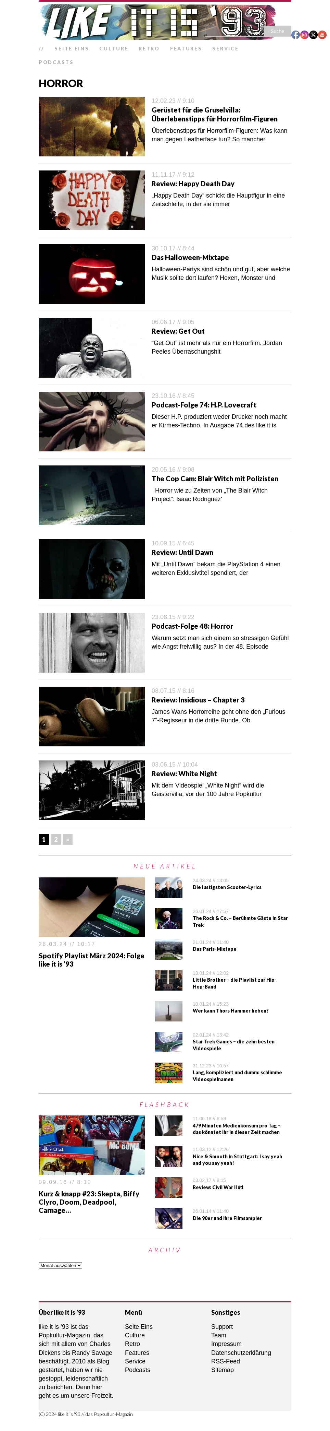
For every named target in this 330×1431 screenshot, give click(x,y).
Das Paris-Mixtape (215, 949)
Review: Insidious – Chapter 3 (198, 700)
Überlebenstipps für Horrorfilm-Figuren (215, 119)
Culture (113, 48)
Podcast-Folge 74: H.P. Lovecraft (204, 405)
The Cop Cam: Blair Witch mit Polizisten (215, 478)
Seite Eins (71, 48)
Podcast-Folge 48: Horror (192, 626)
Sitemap (222, 1370)
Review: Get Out (178, 331)
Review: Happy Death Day (193, 183)
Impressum (226, 1343)
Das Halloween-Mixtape (190, 257)
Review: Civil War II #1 (218, 1187)
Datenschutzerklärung (241, 1352)
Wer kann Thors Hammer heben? (231, 1011)
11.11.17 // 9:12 (173, 174)
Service (225, 48)
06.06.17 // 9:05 (173, 322)
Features (186, 48)
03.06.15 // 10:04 (175, 764)
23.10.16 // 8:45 (173, 395)
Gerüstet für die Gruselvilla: (196, 110)
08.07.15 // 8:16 (173, 690)
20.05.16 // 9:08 (173, 469)
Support (222, 1326)
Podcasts (56, 62)
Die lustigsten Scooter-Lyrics (227, 887)
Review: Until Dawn (182, 552)
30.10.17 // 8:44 (173, 248)
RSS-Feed (225, 1361)
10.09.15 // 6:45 (173, 543)
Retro (149, 48)
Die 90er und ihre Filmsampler (227, 1218)
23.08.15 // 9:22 (173, 617)
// (41, 48)
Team (218, 1335)
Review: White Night (184, 773)
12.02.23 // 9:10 (173, 100)
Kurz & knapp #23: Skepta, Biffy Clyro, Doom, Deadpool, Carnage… (89, 1202)
